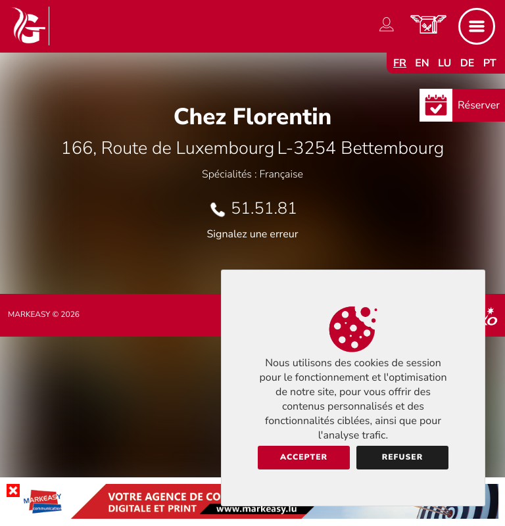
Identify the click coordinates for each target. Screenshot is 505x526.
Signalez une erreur (253, 234)
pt (489, 63)
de (467, 63)
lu (444, 63)
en (422, 63)
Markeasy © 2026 (44, 315)
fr (399, 63)
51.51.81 (264, 208)
